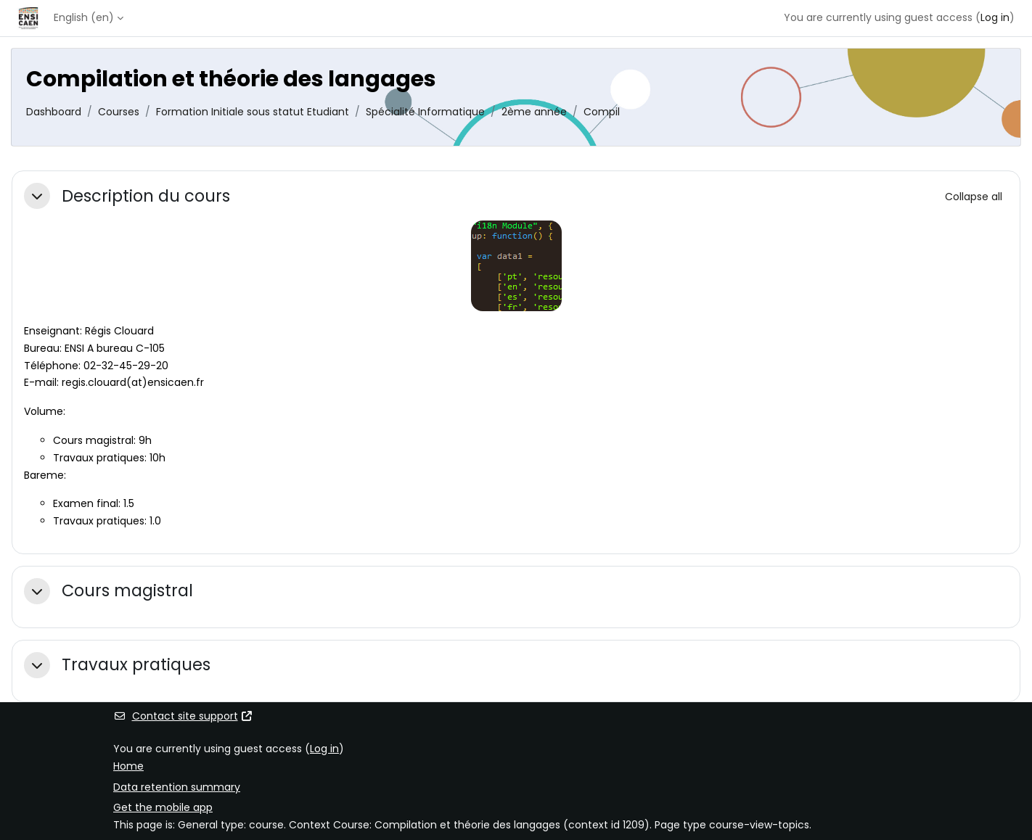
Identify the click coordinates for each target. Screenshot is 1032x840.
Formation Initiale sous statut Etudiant (252, 111)
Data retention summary (176, 787)
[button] (37, 196)
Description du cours (146, 196)
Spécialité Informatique (425, 111)
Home (128, 766)
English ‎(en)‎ (84, 17)
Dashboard (53, 111)
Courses (118, 111)
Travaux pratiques (136, 665)
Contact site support (183, 716)
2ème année (534, 111)
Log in (995, 17)
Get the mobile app (163, 807)
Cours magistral (127, 591)
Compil (601, 111)
